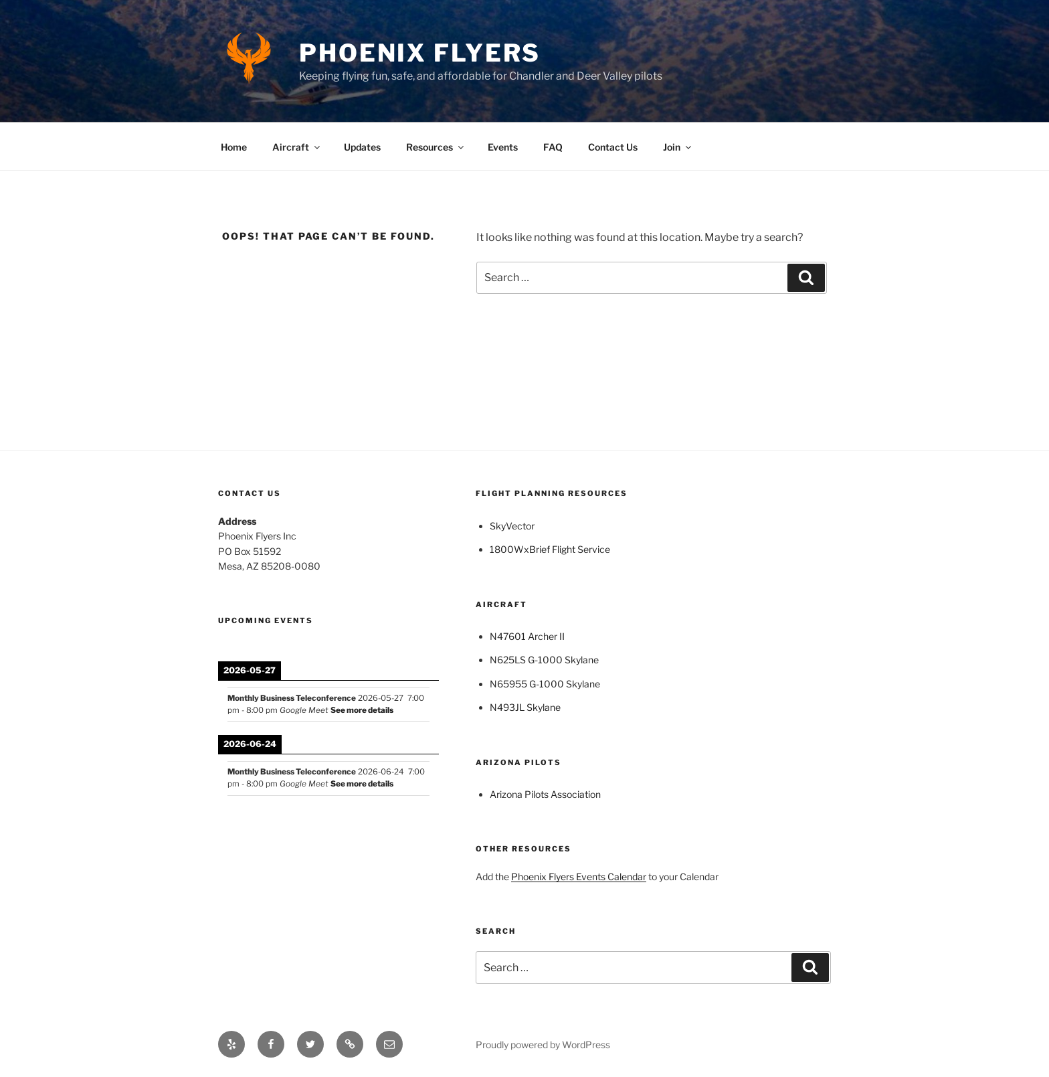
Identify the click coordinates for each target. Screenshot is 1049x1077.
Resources (436, 147)
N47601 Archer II (527, 636)
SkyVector (512, 525)
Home (234, 147)
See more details (361, 710)
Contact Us (613, 147)
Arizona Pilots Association (545, 794)
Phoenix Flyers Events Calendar (578, 876)
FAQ (553, 147)
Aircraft (297, 147)
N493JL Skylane (525, 707)
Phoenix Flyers (420, 53)
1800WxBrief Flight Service (550, 549)
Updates (362, 147)
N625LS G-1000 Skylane (544, 659)
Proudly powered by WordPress (543, 1044)
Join (678, 147)
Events (503, 147)
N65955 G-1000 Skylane (545, 683)
